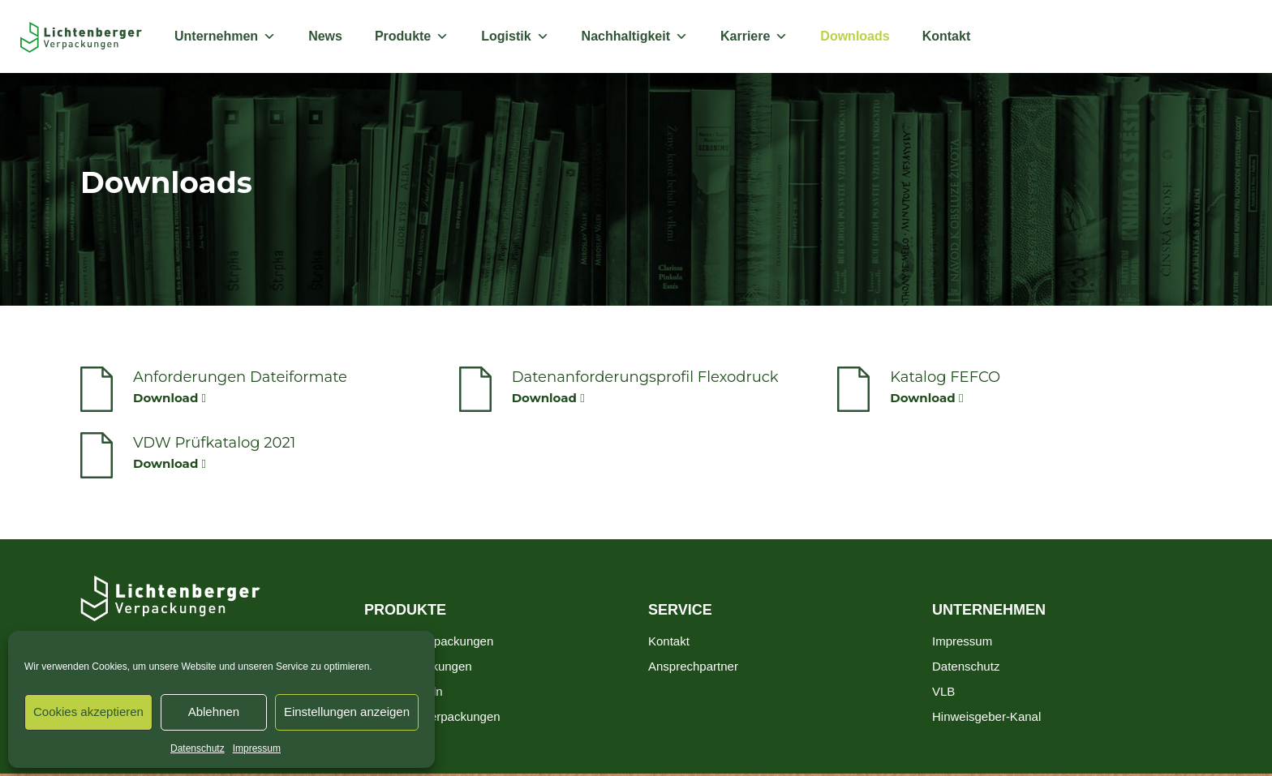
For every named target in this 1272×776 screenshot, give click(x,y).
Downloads (854, 36)
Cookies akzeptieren (88, 711)
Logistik (514, 36)
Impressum (257, 748)
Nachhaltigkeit (635, 36)
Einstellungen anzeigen (347, 711)
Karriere (754, 36)
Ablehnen (213, 711)
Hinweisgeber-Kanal (986, 716)
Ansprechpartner (693, 666)
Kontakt (946, 36)
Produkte (412, 36)
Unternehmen (225, 36)
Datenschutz (197, 748)
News (325, 36)
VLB (943, 691)
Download (169, 397)
